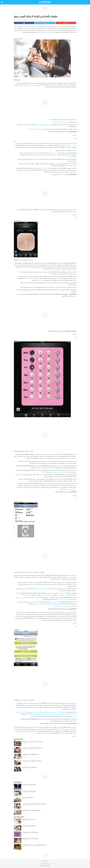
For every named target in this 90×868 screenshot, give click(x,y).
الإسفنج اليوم (41, 712)
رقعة (42, 154)
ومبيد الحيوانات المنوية (46, 595)
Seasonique (45, 472)
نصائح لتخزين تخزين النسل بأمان (29, 767)
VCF (26, 712)
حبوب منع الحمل (53, 153)
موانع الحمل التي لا (61, 712)
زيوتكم (62, 716)
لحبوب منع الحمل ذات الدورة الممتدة (60, 472)
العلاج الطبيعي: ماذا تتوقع (27, 797)
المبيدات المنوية (33, 712)
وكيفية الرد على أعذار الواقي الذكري (36, 129)
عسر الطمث (41, 604)
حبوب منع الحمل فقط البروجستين (28, 597)
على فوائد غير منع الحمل (53, 602)
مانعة (58, 595)
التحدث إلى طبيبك (46, 32)
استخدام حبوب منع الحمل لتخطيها (68, 489)
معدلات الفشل (50, 593)
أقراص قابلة (67, 599)
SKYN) (29, 714)
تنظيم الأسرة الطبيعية (26, 595)
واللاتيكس (68, 714)
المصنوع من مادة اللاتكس (55, 714)
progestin (31, 588)
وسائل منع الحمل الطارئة (70, 165)
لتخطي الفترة (38, 280)
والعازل (38, 714)
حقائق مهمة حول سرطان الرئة (29, 784)
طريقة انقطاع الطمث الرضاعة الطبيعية (30, 754)
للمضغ (62, 599)
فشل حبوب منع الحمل (44, 168)
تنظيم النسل (16, 13)
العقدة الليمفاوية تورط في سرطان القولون (31, 810)
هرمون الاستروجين (42, 588)
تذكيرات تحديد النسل (71, 145)
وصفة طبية (50, 712)
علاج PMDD (50, 604)
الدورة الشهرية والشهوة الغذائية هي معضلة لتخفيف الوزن (34, 803)
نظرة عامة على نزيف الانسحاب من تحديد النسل (32, 741)
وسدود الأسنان (56, 122)
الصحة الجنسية (21, 13)
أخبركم (74, 716)
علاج (37, 602)
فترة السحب (31, 278)
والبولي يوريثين (44, 714)
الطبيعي (34, 714)
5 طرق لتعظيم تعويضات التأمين (29, 791)
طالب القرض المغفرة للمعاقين (29, 825)
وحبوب (57, 599)
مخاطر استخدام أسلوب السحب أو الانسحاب (31, 760)
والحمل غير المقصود (32, 85)
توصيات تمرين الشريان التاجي (28, 819)
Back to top (45, 861)
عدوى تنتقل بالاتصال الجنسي (42, 124)
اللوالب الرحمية (68, 595)
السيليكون (32, 716)
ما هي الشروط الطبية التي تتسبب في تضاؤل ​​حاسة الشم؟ (34, 845)
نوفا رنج (56, 154)
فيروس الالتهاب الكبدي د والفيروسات (30, 832)
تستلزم (55, 712)
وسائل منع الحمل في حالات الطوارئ (62, 606)
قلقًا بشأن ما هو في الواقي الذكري (65, 729)
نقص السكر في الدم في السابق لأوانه (30, 838)
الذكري (64, 714)
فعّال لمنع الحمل (63, 593)
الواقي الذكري (63, 122)
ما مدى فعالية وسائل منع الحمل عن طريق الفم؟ (32, 748)
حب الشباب (32, 602)
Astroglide (42, 716)
